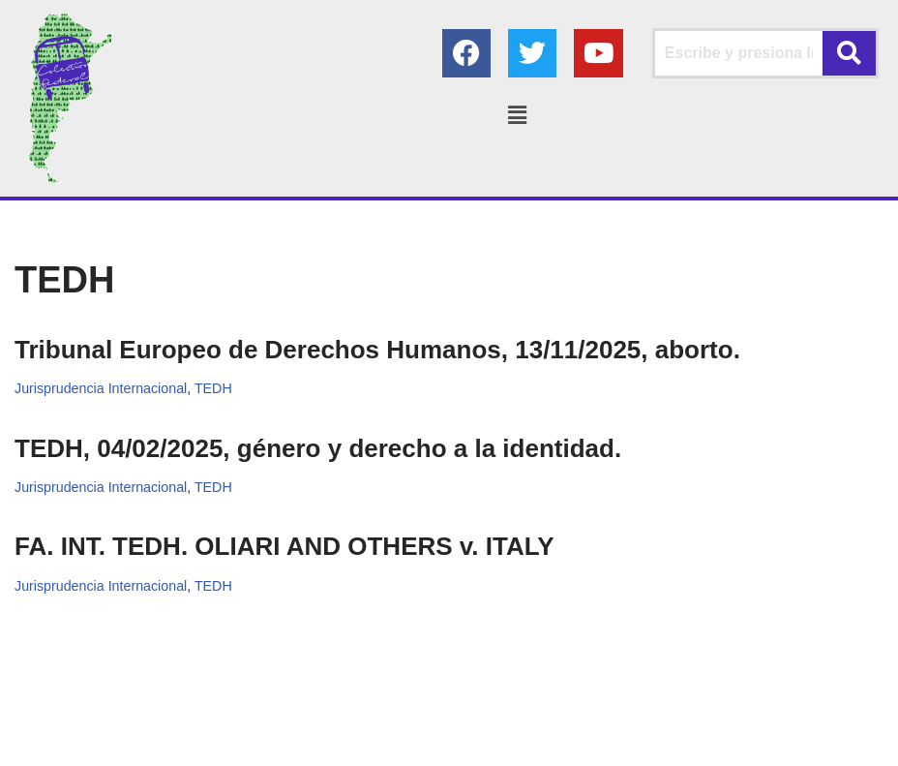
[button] (517, 115)
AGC (626, 745)
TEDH (215, 388)
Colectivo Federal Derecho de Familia (373, 745)
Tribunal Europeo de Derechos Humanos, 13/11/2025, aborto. (377, 349)
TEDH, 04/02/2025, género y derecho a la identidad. (318, 448)
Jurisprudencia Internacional (102, 388)
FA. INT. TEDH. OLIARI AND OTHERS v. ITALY (284, 547)
